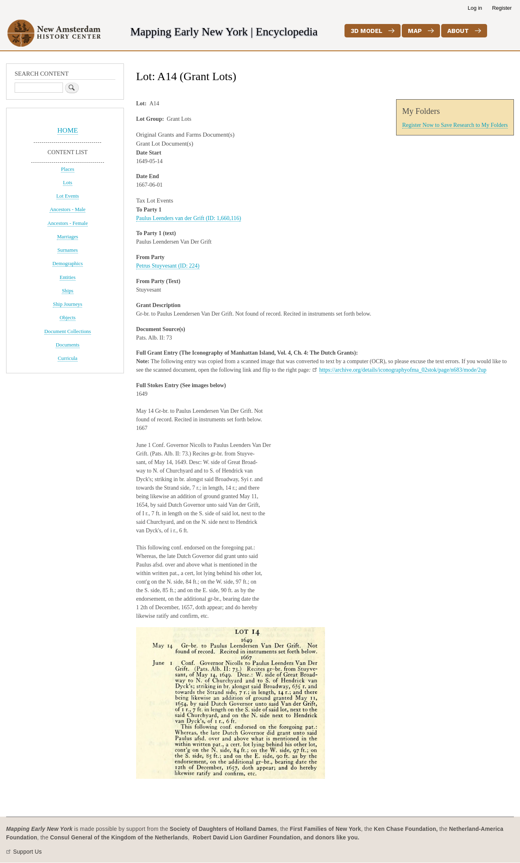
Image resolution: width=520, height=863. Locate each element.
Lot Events (67, 196)
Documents (67, 345)
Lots (67, 182)
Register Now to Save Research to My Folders (455, 125)
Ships (67, 291)
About (458, 31)
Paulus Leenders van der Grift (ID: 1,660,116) (188, 218)
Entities (68, 277)
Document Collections (67, 331)
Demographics (67, 263)
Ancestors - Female (68, 223)
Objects (68, 317)
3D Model (366, 31)
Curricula (67, 358)
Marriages (67, 237)
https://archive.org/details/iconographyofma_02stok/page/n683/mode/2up (403, 370)
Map (415, 31)
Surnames (67, 250)
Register (501, 8)
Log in (475, 8)
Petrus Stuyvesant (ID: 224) (167, 266)
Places (67, 169)
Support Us (27, 852)
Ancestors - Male (67, 209)
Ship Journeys (67, 304)
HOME (67, 130)
